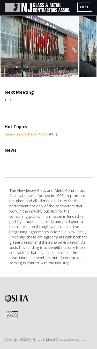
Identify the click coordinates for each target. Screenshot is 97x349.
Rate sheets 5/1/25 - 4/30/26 (26, 134)
